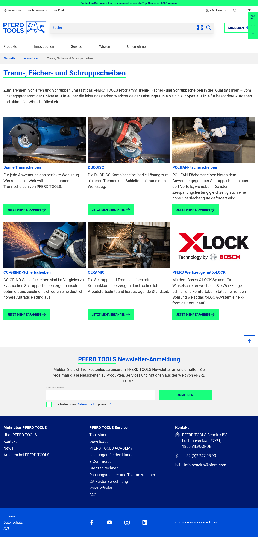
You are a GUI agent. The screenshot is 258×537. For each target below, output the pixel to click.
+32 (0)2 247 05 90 (195, 455)
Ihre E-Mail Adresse (55, 387)
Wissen (104, 46)
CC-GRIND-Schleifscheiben (27, 272)
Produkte (10, 46)
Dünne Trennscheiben (22, 167)
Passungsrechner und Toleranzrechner (122, 475)
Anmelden (185, 395)
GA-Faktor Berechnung (108, 481)
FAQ (92, 495)
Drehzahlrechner (103, 468)
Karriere (60, 10)
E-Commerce (100, 461)
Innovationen (44, 46)
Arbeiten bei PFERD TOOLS (26, 455)
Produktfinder (100, 488)
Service (76, 46)
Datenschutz (37, 10)
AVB (6, 529)
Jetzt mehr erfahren (26, 209)
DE (247, 10)
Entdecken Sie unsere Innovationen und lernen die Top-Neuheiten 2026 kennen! (129, 3)
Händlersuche (216, 10)
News (8, 448)
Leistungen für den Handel (111, 455)
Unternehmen (137, 46)
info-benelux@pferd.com (200, 464)
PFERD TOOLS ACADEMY (111, 448)
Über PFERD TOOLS (20, 435)
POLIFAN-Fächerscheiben (194, 167)
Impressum (12, 10)
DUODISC (96, 167)
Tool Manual (99, 435)
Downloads (98, 441)
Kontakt (10, 441)
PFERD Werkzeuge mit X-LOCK (198, 272)
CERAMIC (96, 272)
